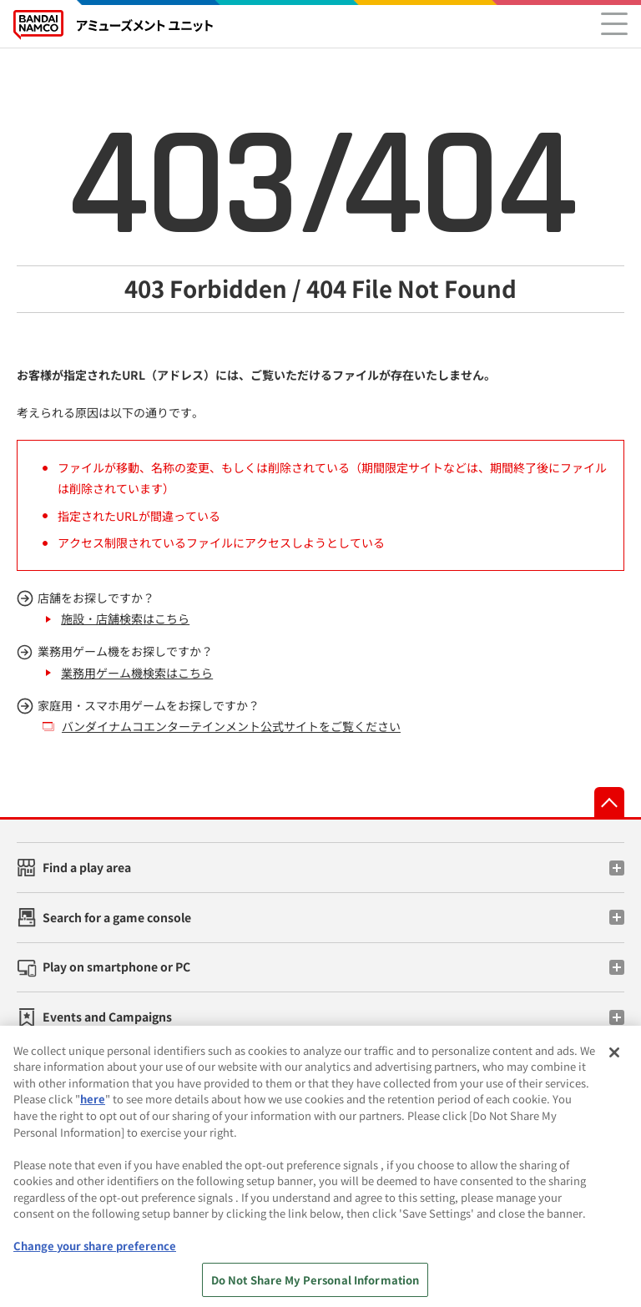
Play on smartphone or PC (116, 966)
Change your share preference (94, 1252)
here (92, 1106)
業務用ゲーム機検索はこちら (137, 672)
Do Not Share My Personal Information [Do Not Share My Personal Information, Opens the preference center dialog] (315, 1286)
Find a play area (87, 867)
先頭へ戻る (609, 802)
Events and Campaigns (107, 1016)
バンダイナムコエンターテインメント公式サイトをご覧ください (231, 726)
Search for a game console (117, 917)
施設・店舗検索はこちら (125, 618)
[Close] (614, 1059)
